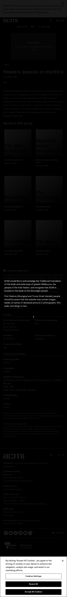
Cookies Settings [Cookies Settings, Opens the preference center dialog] (33, 576)
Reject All (33, 584)
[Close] (63, 561)
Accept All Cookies (33, 592)
